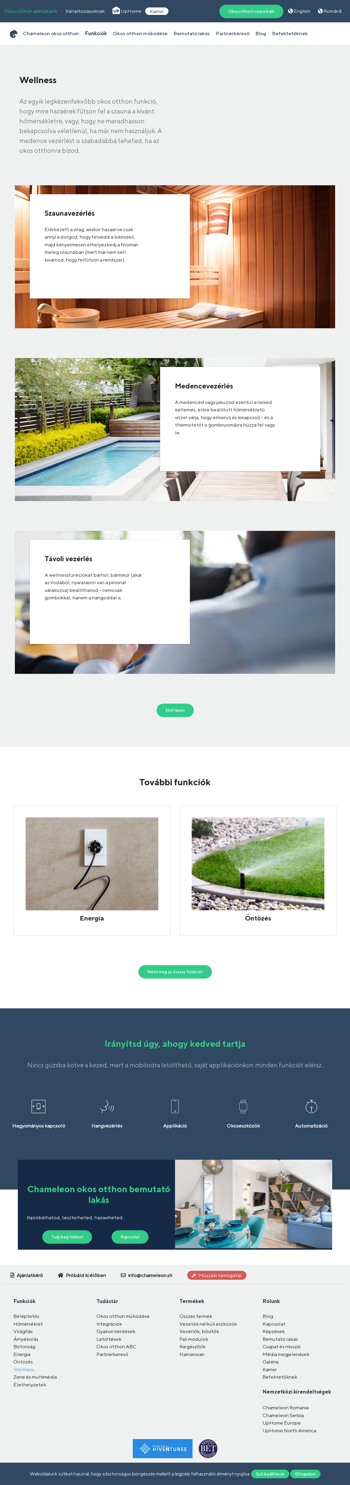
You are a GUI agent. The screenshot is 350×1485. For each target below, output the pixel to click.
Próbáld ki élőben (82, 1275)
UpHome (126, 11)
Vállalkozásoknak (85, 11)
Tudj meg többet (67, 1236)
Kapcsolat (130, 1236)
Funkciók (96, 33)
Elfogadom (305, 1473)
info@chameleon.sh (146, 1275)
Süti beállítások (270, 1473)
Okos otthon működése (140, 33)
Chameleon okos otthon (51, 33)
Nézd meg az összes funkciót (175, 971)
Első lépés (175, 710)
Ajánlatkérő (26, 1275)
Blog (260, 33)
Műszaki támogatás (217, 1275)
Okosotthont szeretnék (251, 11)
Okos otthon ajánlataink (30, 11)
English (299, 11)
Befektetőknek (290, 33)
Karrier (157, 11)
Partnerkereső (232, 33)
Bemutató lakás (192, 33)
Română (330, 11)
